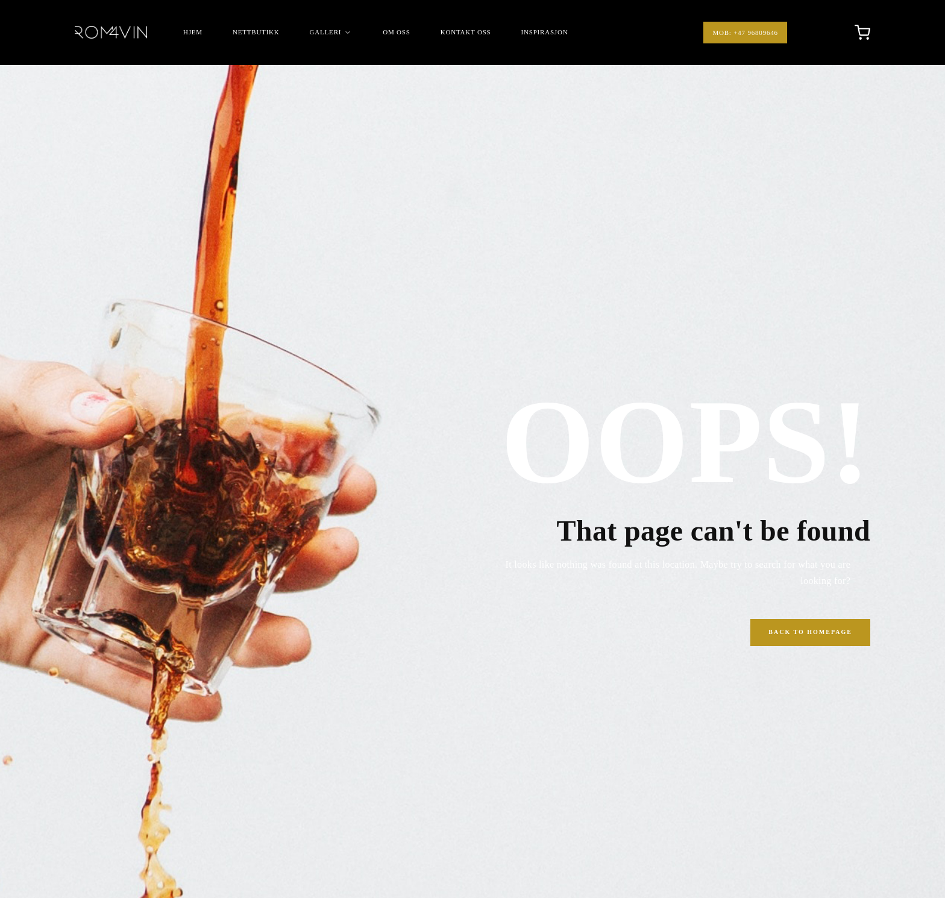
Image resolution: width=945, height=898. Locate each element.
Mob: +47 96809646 (744, 32)
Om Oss (396, 32)
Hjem (192, 32)
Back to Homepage (810, 632)
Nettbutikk (256, 32)
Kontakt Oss (466, 32)
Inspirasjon (544, 32)
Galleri (331, 32)
